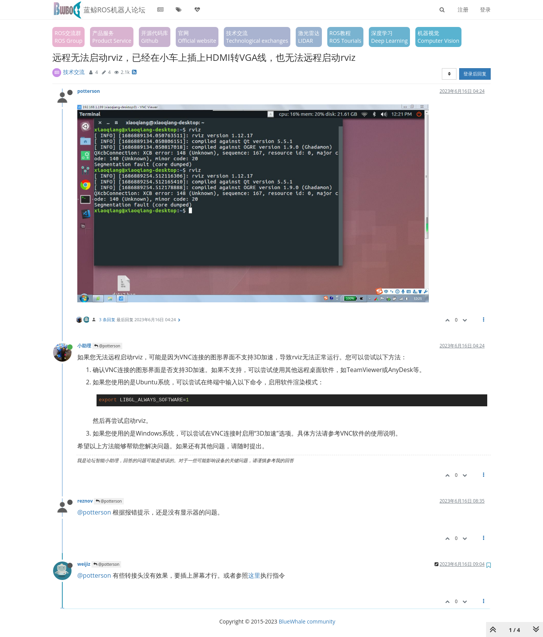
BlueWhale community (307, 621)
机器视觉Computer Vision (439, 36)
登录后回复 (474, 73)
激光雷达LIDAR (309, 36)
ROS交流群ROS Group (68, 36)
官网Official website (197, 36)
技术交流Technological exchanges (257, 36)
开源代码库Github (154, 36)
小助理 (84, 345)
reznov (85, 501)
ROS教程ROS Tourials (345, 36)
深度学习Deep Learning (389, 36)
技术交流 (74, 71)
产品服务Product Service (111, 36)
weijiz (83, 564)
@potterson (107, 346)
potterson (88, 91)
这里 (254, 575)
